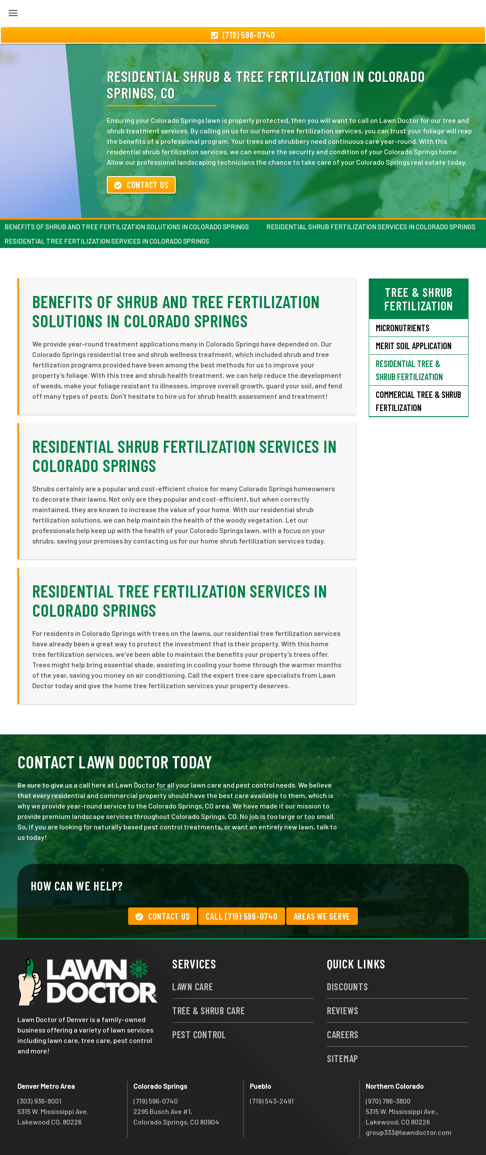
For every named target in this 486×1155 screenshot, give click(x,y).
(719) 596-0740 (155, 1101)
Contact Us (141, 185)
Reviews (343, 1010)
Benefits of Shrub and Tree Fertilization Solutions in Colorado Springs (126, 227)
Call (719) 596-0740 (241, 916)
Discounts (347, 986)
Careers (343, 1034)
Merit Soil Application (414, 345)
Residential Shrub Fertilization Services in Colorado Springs (371, 227)
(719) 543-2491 (272, 1101)
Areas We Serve (322, 916)
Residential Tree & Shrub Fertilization (409, 370)
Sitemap (342, 1058)
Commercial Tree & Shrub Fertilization (418, 401)
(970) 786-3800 (388, 1101)
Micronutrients (402, 328)
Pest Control (199, 1034)
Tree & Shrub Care (208, 1010)
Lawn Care (192, 986)
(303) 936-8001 (39, 1101)
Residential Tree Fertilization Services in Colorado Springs (106, 241)
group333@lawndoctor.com (409, 1132)
